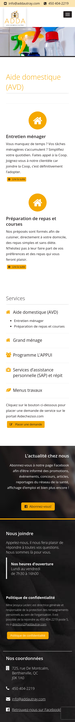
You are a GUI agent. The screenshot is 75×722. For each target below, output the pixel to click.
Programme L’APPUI (32, 355)
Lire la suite (16, 179)
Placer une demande (26, 424)
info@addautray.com (24, 3)
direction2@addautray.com (29, 624)
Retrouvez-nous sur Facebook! (36, 709)
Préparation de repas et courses (31, 221)
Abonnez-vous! (38, 506)
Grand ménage (27, 340)
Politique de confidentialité (27, 635)
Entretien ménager (26, 136)
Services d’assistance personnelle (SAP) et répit (37, 372)
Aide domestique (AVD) (35, 312)
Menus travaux (27, 390)
